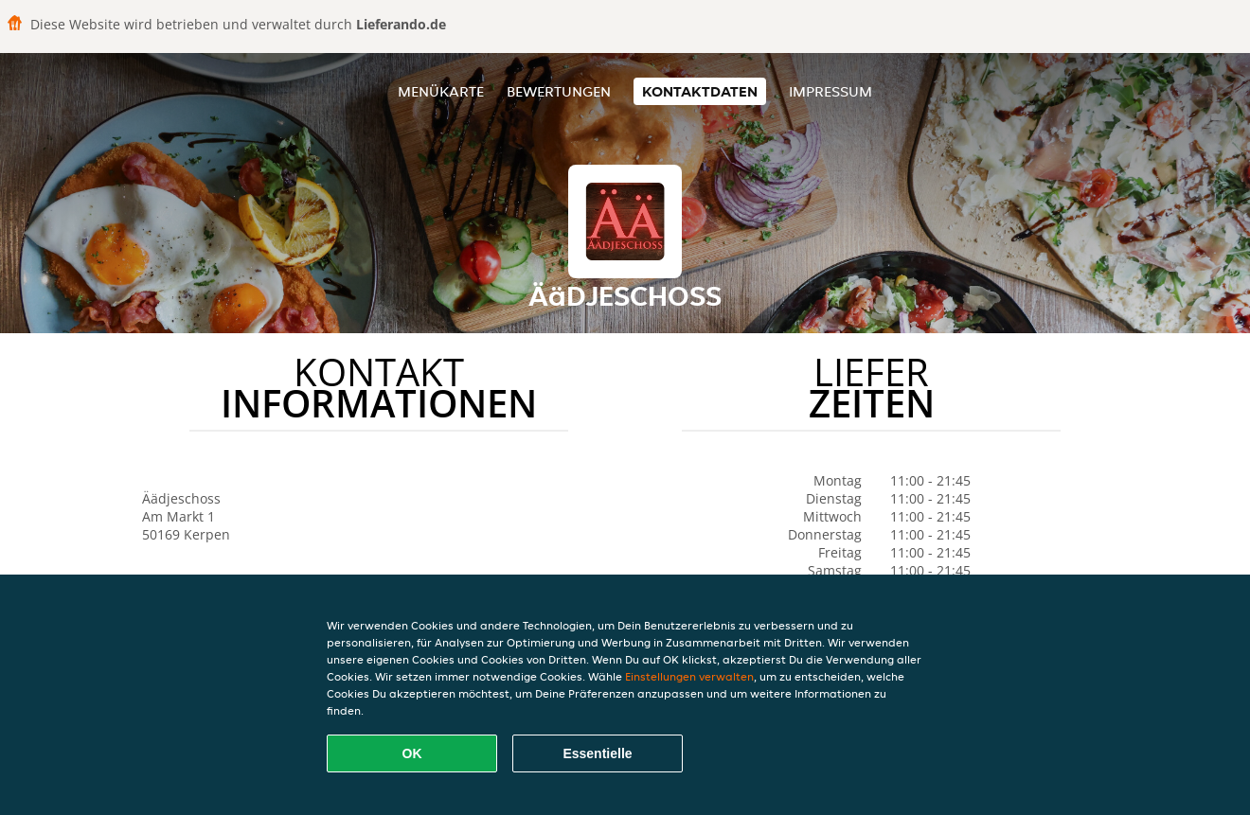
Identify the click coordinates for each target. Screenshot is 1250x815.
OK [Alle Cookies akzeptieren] (412, 753)
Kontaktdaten (700, 91)
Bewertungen (559, 91)
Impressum (830, 91)
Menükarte (441, 91)
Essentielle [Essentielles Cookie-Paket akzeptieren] (597, 753)
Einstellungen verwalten (689, 676)
